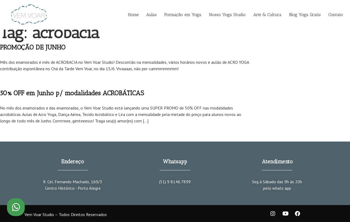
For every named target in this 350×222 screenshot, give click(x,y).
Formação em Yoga (182, 14)
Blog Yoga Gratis (305, 14)
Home (133, 14)
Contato (335, 14)
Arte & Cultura (267, 14)
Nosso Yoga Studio (227, 14)
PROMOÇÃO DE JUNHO (32, 47)
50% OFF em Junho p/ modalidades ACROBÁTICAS (72, 93)
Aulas (151, 14)
